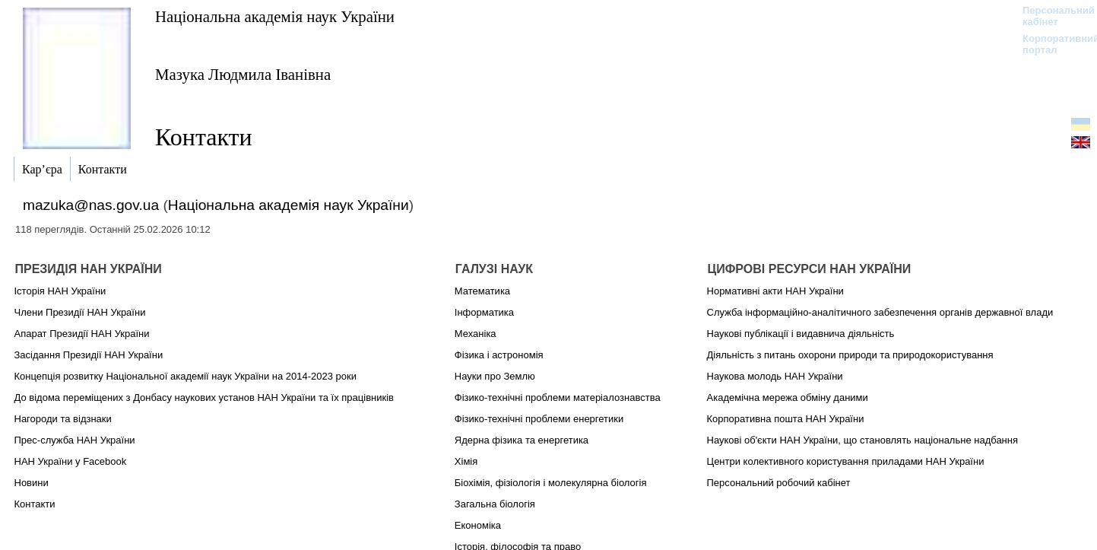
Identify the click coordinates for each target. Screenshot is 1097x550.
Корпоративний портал (1051, 44)
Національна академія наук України (275, 16)
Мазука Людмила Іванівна (243, 74)
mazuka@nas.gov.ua (91, 205)
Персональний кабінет (1051, 16)
